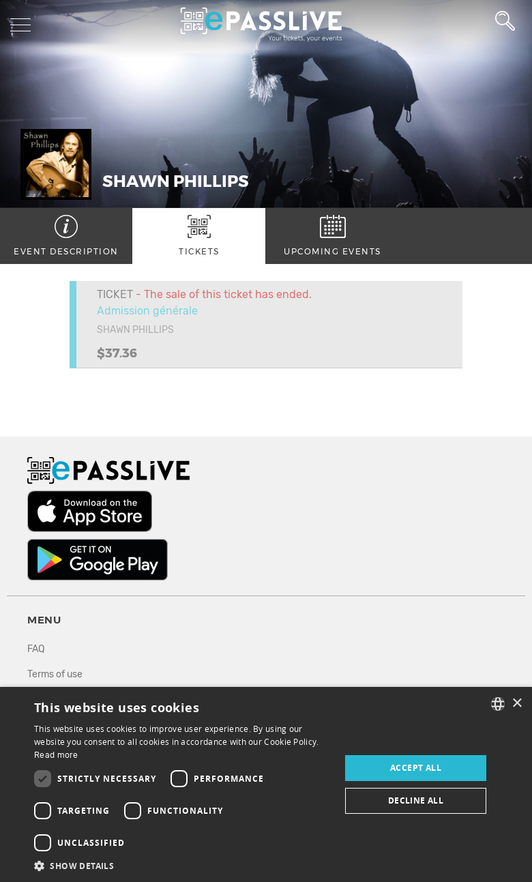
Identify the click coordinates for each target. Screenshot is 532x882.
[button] (182, 865)
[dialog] (266, 784)
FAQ (35, 649)
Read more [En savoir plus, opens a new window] (56, 755)
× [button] (517, 704)
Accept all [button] (415, 768)
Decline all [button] (415, 800)
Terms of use (55, 674)
